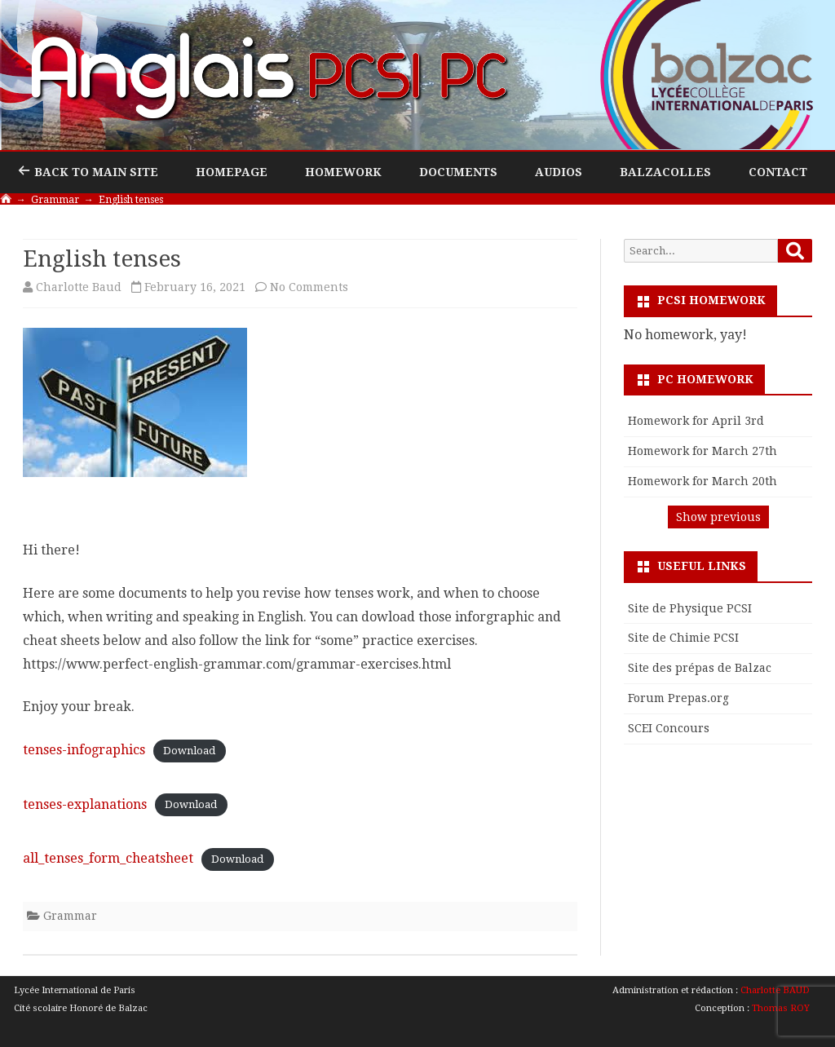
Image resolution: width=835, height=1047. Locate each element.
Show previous (718, 517)
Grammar (70, 915)
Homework (343, 172)
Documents (458, 172)
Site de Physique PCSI (690, 608)
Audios (558, 172)
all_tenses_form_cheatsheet (108, 858)
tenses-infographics (84, 750)
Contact (778, 172)
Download (189, 750)
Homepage (231, 172)
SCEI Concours (668, 728)
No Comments (309, 287)
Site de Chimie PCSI (683, 637)
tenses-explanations (85, 804)
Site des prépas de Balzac (699, 667)
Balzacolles (665, 172)
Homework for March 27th (702, 450)
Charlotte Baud (78, 287)
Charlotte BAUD (775, 990)
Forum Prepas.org (678, 698)
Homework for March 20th (702, 481)
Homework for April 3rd (696, 420)
